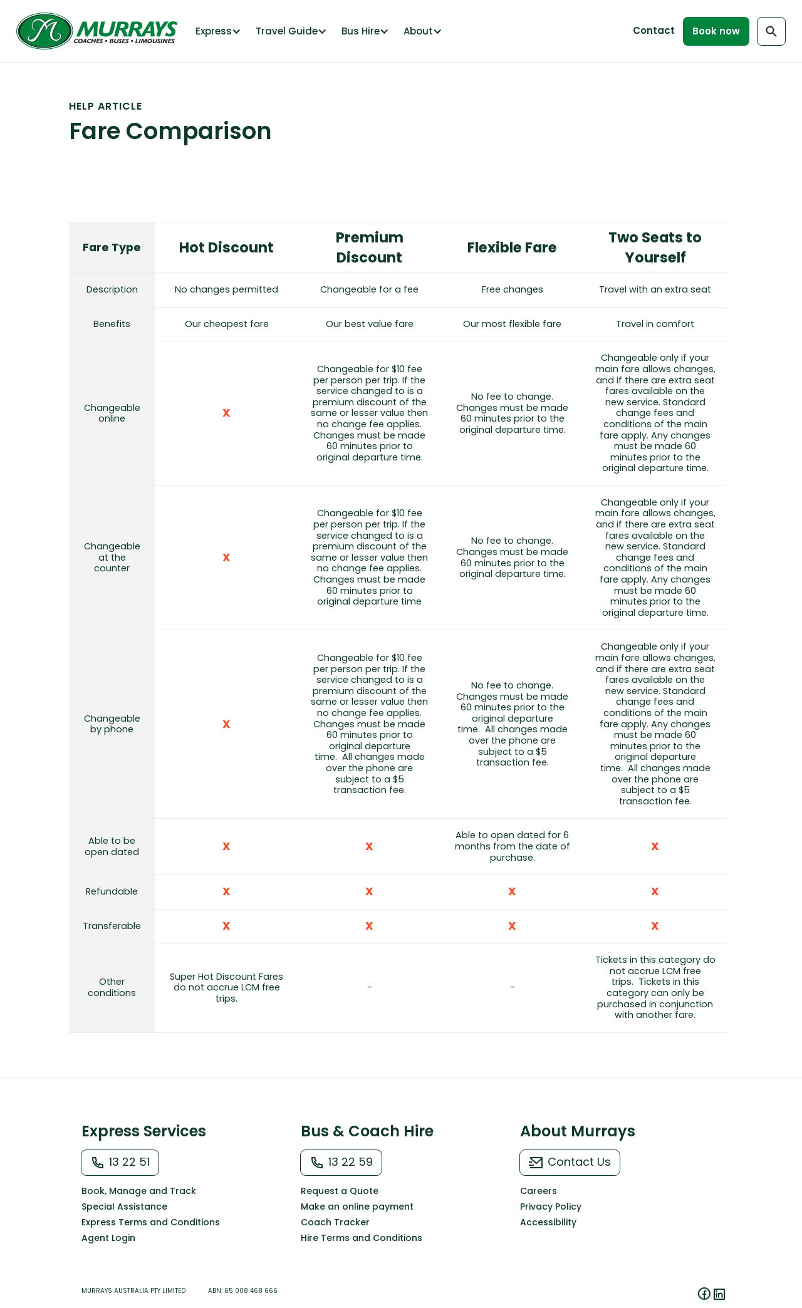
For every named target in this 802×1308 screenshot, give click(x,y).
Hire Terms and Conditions (361, 1238)
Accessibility (548, 1222)
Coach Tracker (335, 1222)
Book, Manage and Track (138, 1191)
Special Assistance (124, 1206)
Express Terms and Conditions (150, 1222)
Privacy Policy (550, 1206)
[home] (99, 31)
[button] (217, 31)
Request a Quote (339, 1191)
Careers (538, 1191)
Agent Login (108, 1238)
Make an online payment (357, 1206)
